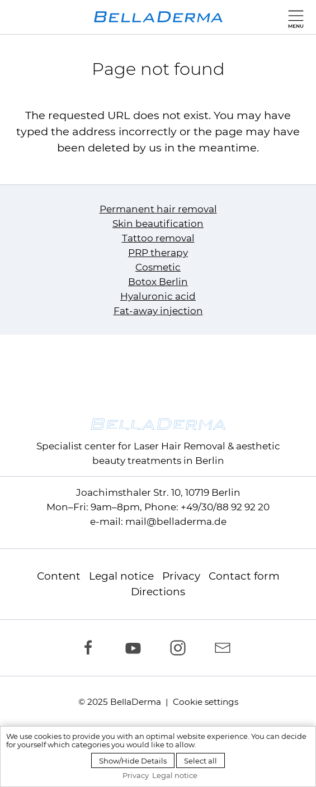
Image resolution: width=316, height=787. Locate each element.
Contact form (244, 576)
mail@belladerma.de (176, 521)
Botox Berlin (158, 281)
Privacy (181, 576)
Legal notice (121, 576)
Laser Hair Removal (179, 446)
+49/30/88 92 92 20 (225, 507)
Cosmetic (158, 267)
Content (59, 576)
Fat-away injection (158, 310)
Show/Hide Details (133, 760)
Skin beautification (158, 223)
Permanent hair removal (158, 209)
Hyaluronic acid (158, 296)
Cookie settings (205, 701)
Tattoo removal (158, 238)
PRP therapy (158, 252)
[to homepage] (158, 17)
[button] (293, 17)
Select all (200, 760)
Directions (158, 591)
